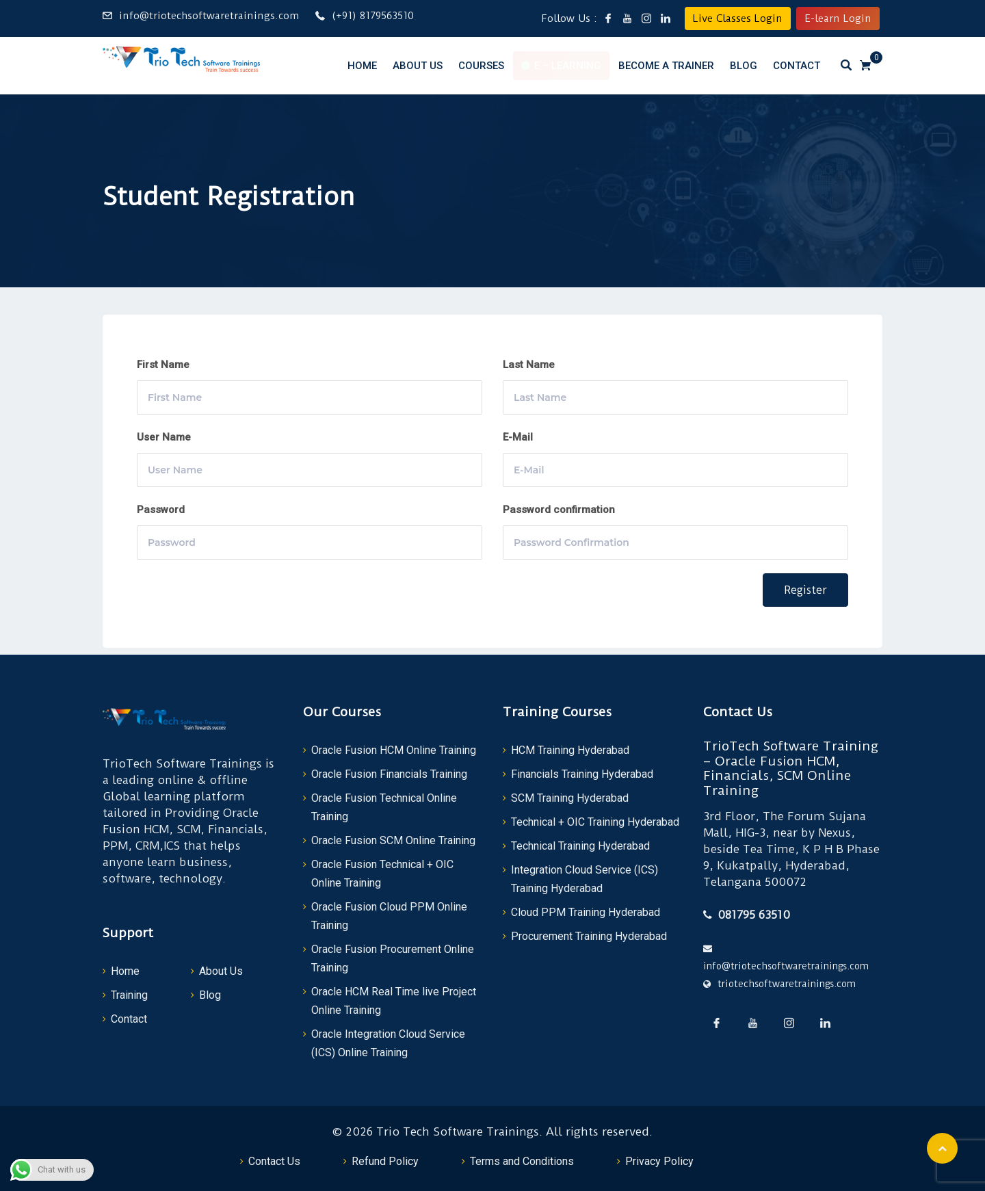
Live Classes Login (738, 18)
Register (805, 590)
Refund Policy (385, 1161)
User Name (164, 437)
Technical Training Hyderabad (580, 845)
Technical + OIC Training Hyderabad (595, 821)
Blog (743, 66)
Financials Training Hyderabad (582, 774)
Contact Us (274, 1161)
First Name (163, 364)
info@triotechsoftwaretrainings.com (209, 16)
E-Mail (518, 437)
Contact (796, 66)
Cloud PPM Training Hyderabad (585, 912)
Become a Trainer (666, 66)
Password (161, 509)
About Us (418, 66)
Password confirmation (559, 509)
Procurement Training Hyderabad (589, 936)
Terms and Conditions (522, 1161)
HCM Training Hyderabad (570, 750)
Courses (481, 66)
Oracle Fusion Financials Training (389, 774)
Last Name (529, 364)
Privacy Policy (659, 1161)
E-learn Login (837, 18)
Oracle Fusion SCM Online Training (393, 840)
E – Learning (567, 66)
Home (362, 66)
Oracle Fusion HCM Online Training (393, 750)
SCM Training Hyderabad (570, 797)
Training (129, 995)
